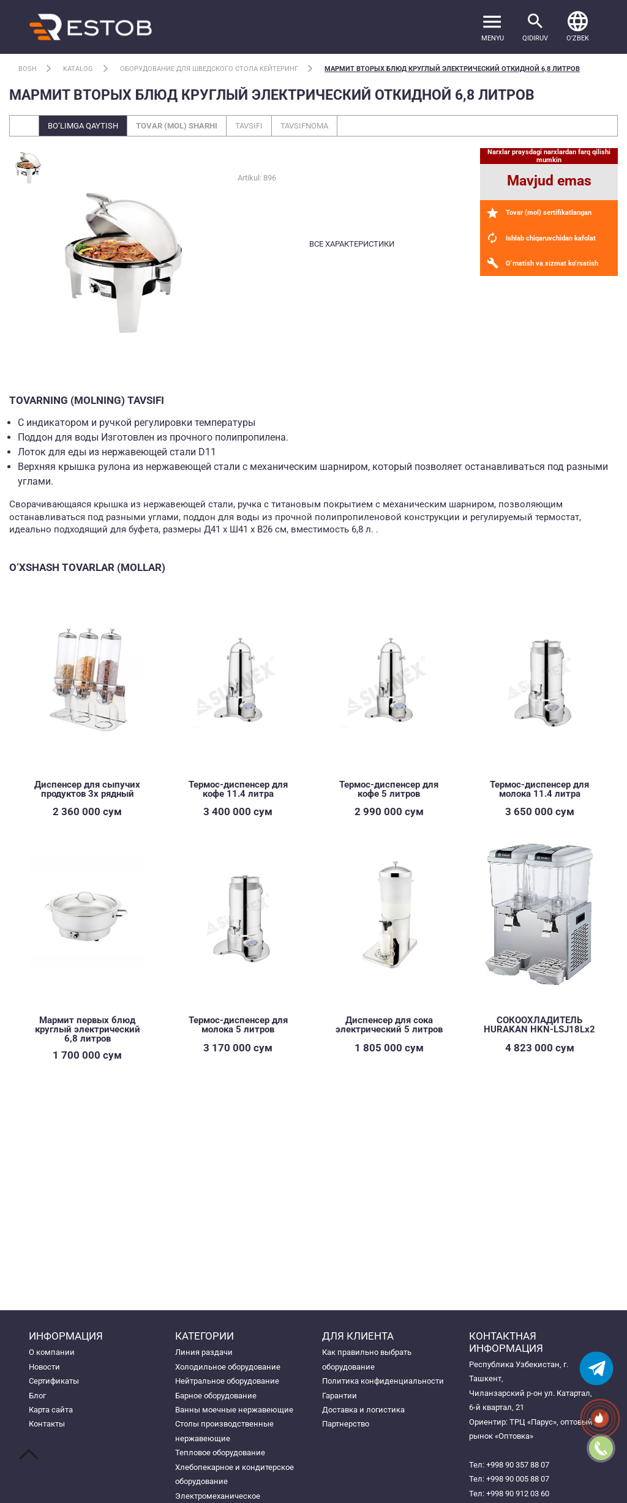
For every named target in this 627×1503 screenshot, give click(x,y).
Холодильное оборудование (227, 1366)
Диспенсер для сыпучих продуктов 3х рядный (87, 789)
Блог (37, 1395)
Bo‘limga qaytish (83, 125)
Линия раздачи (204, 1352)
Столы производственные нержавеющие (224, 1430)
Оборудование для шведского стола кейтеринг (209, 69)
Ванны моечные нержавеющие (234, 1409)
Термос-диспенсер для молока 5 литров (238, 1025)
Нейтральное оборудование (227, 1381)
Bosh (27, 69)
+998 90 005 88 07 (517, 1478)
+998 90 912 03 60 (517, 1493)
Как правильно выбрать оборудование (366, 1359)
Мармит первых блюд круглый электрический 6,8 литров (87, 1029)
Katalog (78, 69)
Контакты (47, 1423)
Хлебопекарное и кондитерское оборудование (234, 1474)
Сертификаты (54, 1381)
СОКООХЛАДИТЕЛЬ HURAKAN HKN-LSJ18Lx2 (539, 1025)
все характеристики (351, 243)
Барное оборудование (216, 1395)
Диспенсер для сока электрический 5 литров (389, 1025)
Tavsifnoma (304, 125)
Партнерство (345, 1423)
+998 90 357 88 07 (517, 1464)
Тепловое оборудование (220, 1452)
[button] (577, 27)
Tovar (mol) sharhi (176, 125)
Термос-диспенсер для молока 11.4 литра (539, 789)
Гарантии (339, 1395)
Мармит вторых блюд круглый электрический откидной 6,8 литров (452, 69)
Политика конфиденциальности (383, 1381)
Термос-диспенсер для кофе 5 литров (388, 789)
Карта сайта (51, 1409)
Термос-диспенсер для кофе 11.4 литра (238, 789)
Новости (44, 1366)
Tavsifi (249, 125)
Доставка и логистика (363, 1409)
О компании (52, 1352)
